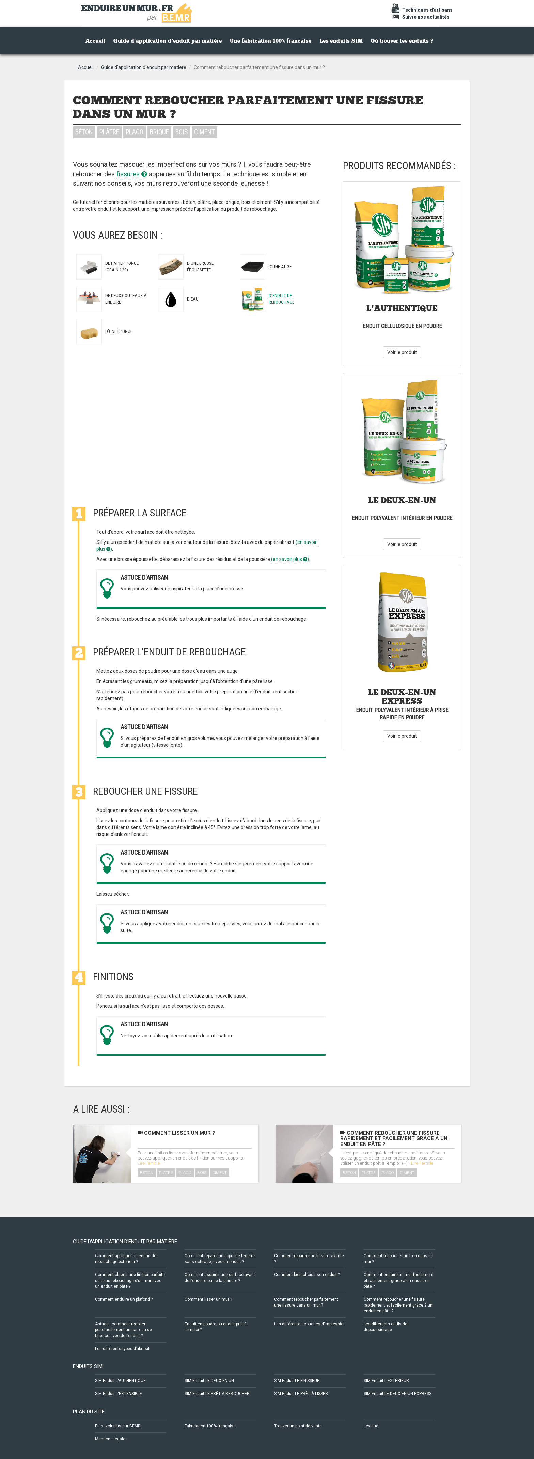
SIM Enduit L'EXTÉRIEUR (386, 1380)
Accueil (95, 41)
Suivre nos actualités (419, 17)
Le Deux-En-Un (402, 500)
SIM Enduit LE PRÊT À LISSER (301, 1393)
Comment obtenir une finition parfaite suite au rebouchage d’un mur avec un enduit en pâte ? (130, 1280)
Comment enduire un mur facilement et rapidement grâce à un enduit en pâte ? (399, 1280)
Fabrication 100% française (210, 1426)
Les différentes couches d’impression (310, 1324)
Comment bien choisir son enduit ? (307, 1274)
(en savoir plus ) (290, 559)
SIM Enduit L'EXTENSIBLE (118, 1393)
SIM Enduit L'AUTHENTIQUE (120, 1380)
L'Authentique (402, 308)
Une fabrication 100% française (271, 41)
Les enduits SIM (341, 41)
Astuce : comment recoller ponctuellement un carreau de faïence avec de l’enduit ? (123, 1330)
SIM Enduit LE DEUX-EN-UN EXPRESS (397, 1393)
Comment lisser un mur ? (176, 1133)
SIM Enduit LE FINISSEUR (297, 1380)
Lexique (371, 1426)
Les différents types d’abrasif (122, 1348)
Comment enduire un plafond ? (124, 1299)
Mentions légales (111, 1439)
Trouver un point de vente (298, 1426)
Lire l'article (149, 1163)
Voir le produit (402, 352)
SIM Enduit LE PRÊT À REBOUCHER (217, 1393)
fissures (131, 174)
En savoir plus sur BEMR (118, 1426)
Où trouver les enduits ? (402, 41)
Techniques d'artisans (421, 10)
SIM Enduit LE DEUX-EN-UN (209, 1380)
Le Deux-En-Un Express (402, 696)
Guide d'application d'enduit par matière (167, 41)
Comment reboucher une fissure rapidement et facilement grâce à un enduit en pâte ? (393, 1138)
